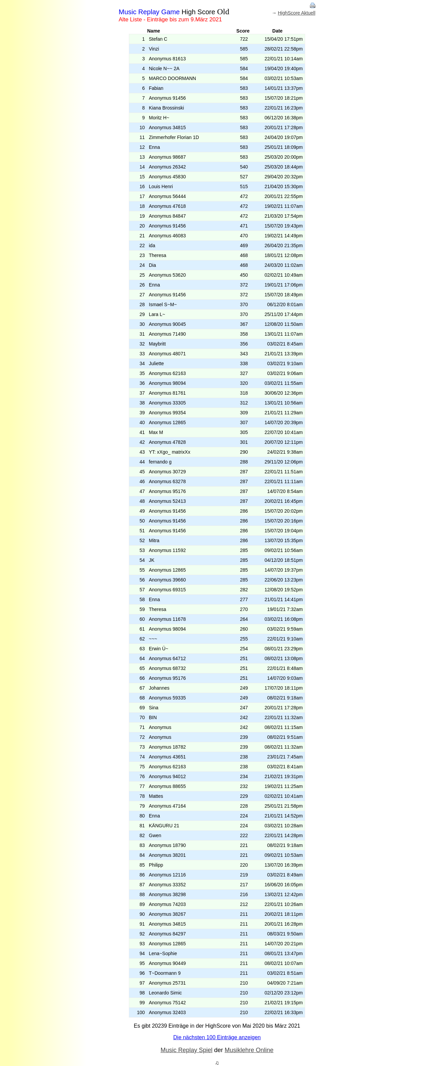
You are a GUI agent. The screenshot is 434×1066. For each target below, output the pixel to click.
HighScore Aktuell (296, 13)
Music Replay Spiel (186, 1050)
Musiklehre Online (249, 1050)
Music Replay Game (149, 12)
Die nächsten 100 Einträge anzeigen (217, 1037)
